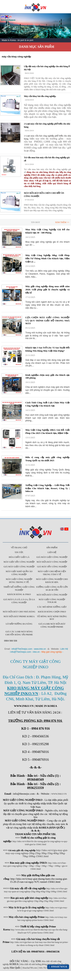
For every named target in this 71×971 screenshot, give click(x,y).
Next (66, 29)
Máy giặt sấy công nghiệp (19, 562)
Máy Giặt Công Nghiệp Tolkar (52, 600)
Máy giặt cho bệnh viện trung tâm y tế (52, 573)
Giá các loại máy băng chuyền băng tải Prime (19, 633)
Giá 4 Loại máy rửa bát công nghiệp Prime (51, 625)
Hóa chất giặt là (19, 557)
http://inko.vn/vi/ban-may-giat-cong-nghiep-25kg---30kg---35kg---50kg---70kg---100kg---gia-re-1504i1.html (35, 866)
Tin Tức (19, 552)
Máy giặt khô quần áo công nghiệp (19, 573)
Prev (4, 29)
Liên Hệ (52, 552)
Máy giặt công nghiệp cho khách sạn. (52, 580)
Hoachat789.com (30, 968)
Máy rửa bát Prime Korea (19, 616)
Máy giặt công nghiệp (52, 652)
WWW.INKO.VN (59, 794)
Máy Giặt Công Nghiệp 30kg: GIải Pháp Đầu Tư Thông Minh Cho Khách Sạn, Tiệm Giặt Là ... (47, 258)
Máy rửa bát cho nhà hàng (19, 611)
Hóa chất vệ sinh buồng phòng (33, 964)
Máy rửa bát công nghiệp (52, 562)
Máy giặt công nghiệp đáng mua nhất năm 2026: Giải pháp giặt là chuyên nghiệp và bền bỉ (47, 289)
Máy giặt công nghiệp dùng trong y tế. (19, 580)
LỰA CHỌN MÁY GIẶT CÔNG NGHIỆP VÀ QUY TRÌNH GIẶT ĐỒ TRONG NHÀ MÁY (47, 320)
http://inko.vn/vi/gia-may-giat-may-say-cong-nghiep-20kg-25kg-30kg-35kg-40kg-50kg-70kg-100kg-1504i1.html (37, 853)
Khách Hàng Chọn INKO (52, 611)
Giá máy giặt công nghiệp (51, 557)
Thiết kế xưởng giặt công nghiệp (19, 588)
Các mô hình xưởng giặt (52, 607)
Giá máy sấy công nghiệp (52, 566)
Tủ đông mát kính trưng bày (52, 617)
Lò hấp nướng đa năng (19, 624)
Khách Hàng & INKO (19, 594)
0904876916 (58, 966)
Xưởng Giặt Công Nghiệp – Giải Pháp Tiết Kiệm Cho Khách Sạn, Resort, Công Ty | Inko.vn (47, 488)
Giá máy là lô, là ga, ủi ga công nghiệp (19, 601)
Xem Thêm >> (62, 222)
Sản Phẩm (51, 547)
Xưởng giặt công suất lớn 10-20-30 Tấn (52, 588)
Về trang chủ (19, 547)
